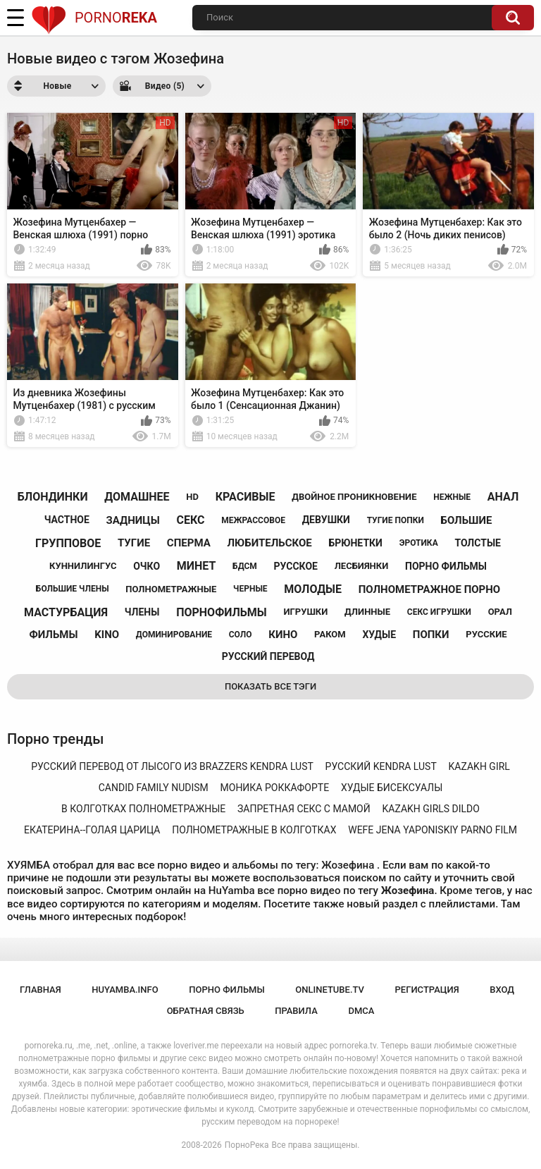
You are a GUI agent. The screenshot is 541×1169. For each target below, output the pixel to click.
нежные (452, 497)
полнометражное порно (429, 589)
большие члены (72, 589)
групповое (68, 543)
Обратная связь (205, 1010)
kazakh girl (479, 766)
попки (431, 634)
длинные (367, 611)
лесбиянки (362, 566)
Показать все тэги (270, 686)
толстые (477, 543)
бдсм (244, 566)
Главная (40, 989)
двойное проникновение (354, 496)
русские (486, 634)
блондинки (53, 496)
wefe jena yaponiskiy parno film (432, 830)
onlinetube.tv (329, 989)
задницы (133, 520)
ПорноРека (247, 1145)
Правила (296, 1010)
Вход (502, 989)
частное (66, 519)
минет (196, 566)
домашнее (136, 496)
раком (330, 634)
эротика (418, 543)
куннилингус (82, 566)
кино (282, 634)
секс (191, 520)
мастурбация (66, 612)
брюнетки (355, 543)
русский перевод (268, 656)
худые (379, 634)
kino (106, 634)
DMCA (361, 1010)
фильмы (54, 634)
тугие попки (395, 520)
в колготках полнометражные (143, 808)
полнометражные (170, 589)
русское (296, 566)
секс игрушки (439, 612)
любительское (269, 543)
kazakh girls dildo (431, 808)
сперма (189, 543)
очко (146, 566)
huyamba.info (125, 989)
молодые (313, 589)
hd (192, 496)
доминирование (174, 634)
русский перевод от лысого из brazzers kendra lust (172, 766)
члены (142, 612)
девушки (326, 519)
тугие (134, 543)
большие (466, 520)
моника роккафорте (275, 787)
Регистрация (427, 989)
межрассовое (253, 520)
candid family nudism (154, 787)
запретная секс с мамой (304, 808)
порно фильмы (446, 566)
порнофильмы (221, 612)
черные (250, 589)
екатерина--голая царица (92, 830)
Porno (94, 17)
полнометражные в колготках (254, 830)
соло (240, 634)
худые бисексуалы (391, 787)
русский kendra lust (381, 766)
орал (500, 611)
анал (502, 496)
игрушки (305, 611)
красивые (245, 496)
